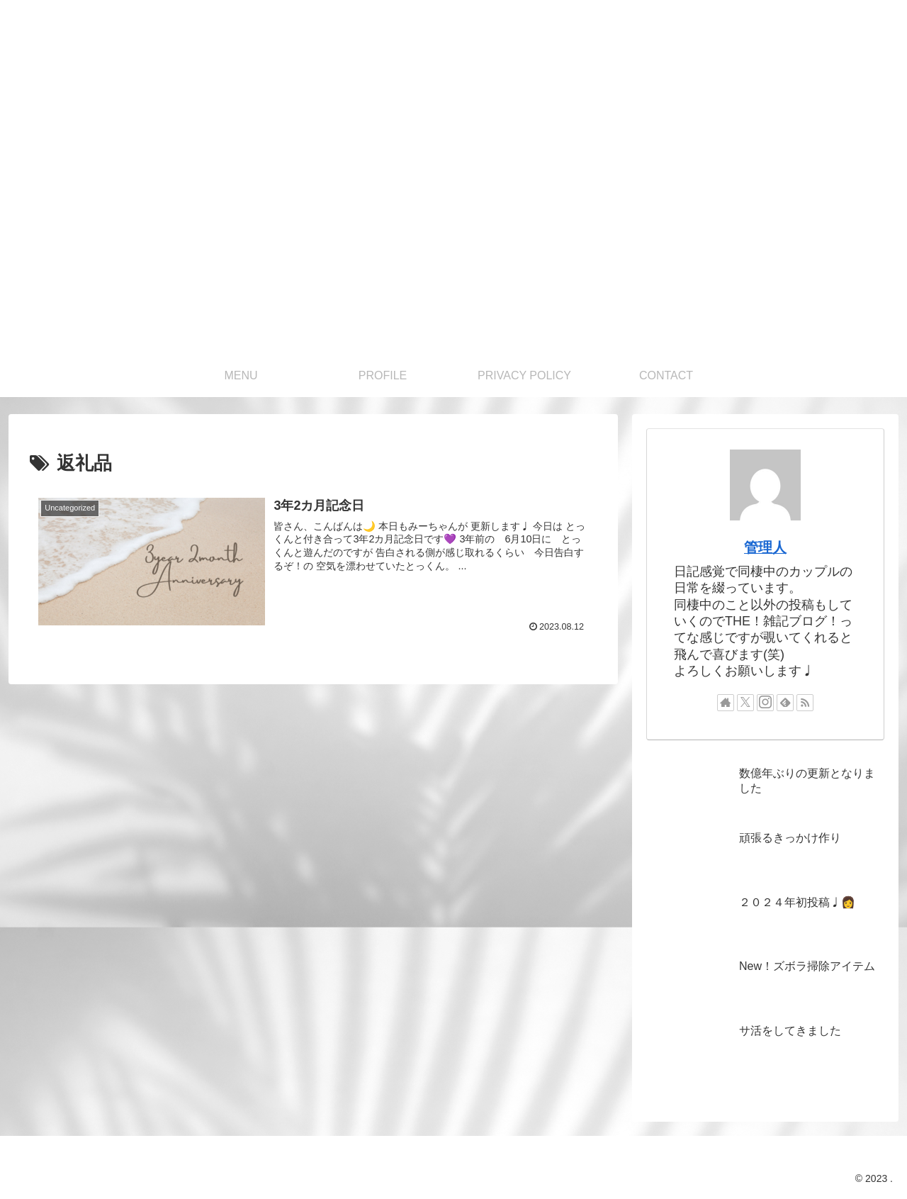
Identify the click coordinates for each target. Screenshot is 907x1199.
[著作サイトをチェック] (725, 702)
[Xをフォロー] (745, 702)
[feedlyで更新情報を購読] (785, 702)
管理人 (765, 547)
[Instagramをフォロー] (765, 702)
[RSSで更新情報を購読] (804, 702)
